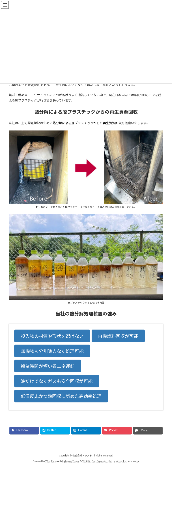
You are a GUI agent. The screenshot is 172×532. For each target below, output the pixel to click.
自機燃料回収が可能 (118, 336)
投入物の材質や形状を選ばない (52, 336)
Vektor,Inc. (121, 461)
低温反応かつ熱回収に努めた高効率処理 (61, 396)
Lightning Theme (71, 461)
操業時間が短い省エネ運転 (48, 366)
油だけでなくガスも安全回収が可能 (56, 381)
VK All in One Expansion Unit (97, 461)
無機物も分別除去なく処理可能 (52, 351)
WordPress (50, 461)
